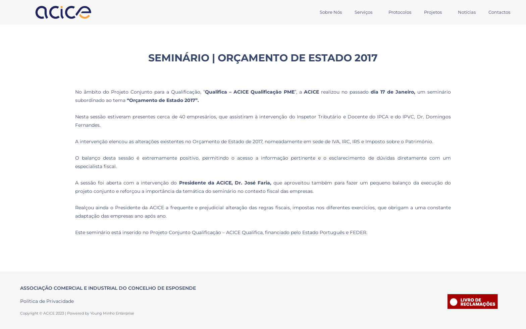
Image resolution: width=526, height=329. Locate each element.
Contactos (498, 12)
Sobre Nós (320, 12)
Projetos (428, 12)
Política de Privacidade (47, 301)
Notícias (464, 12)
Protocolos (392, 12)
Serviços (354, 12)
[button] (356, 12)
